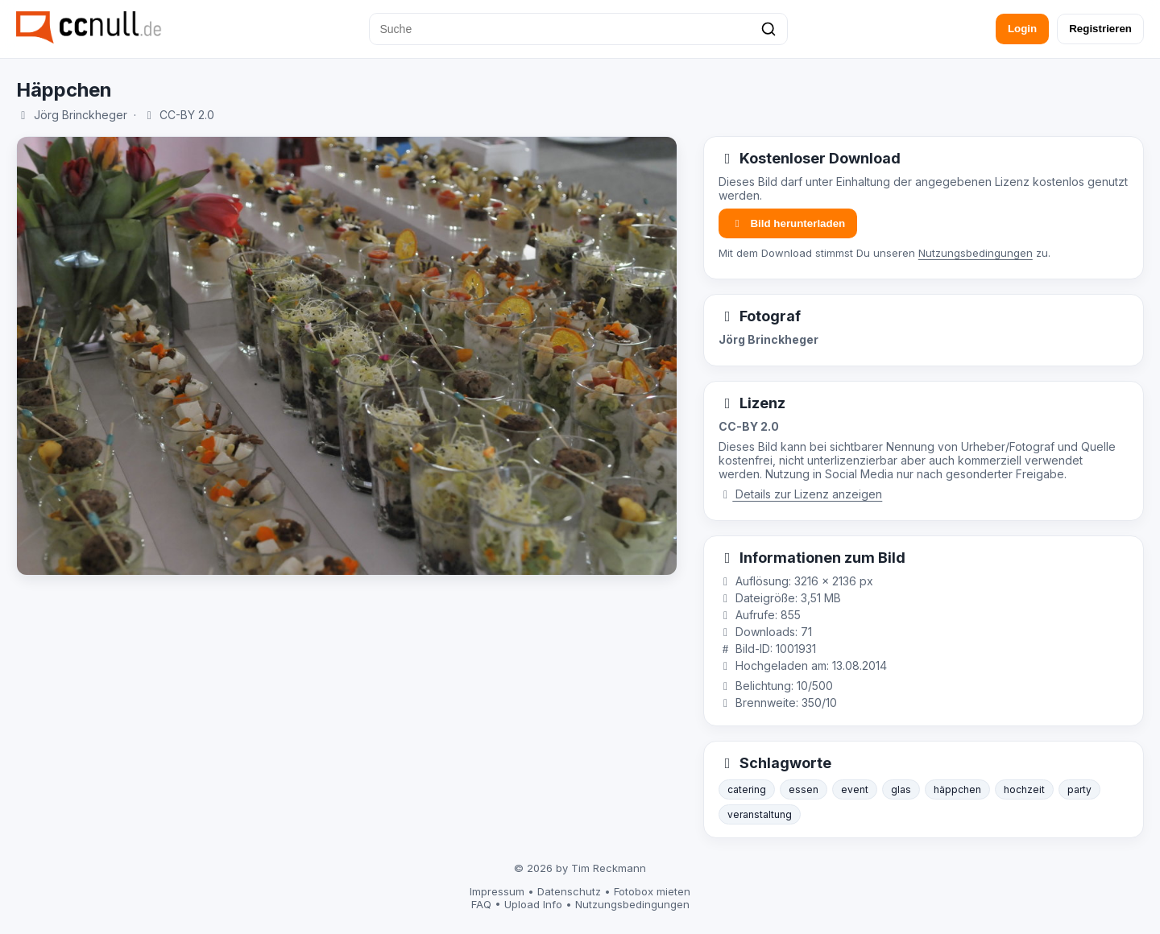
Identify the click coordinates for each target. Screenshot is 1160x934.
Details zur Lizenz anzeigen (801, 494)
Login (1022, 29)
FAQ (481, 904)
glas (901, 789)
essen (803, 789)
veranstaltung (759, 814)
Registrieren (1100, 29)
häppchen (957, 789)
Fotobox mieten (652, 891)
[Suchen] (768, 29)
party (1079, 789)
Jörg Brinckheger (80, 115)
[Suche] (578, 29)
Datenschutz (569, 891)
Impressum (497, 891)
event (854, 789)
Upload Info (533, 904)
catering (746, 789)
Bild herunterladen (788, 223)
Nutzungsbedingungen (975, 252)
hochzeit (1024, 789)
